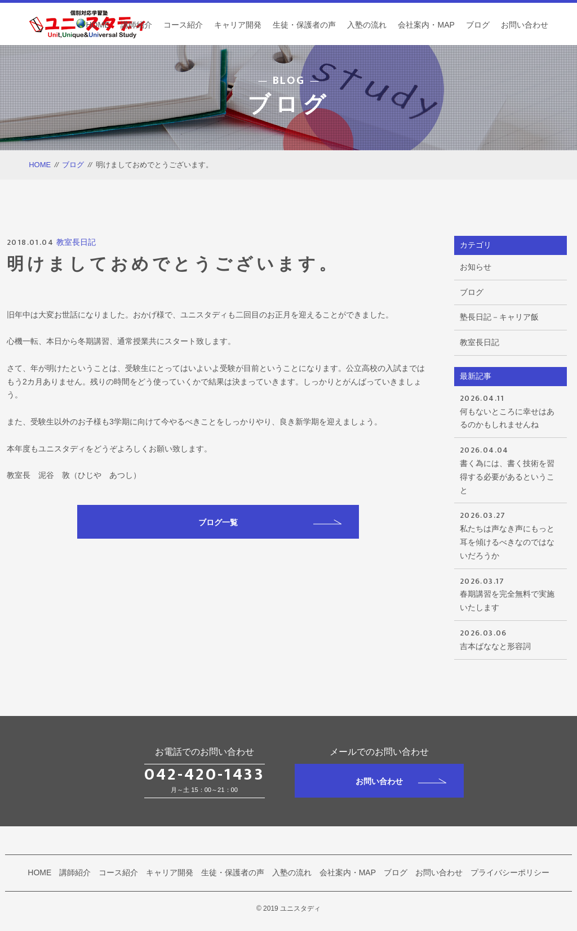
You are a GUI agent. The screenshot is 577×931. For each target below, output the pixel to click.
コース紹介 (183, 24)
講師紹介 (136, 24)
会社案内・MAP (426, 24)
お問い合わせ (524, 24)
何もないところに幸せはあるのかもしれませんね (510, 410)
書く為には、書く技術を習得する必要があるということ (510, 469)
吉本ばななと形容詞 (510, 638)
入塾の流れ (367, 24)
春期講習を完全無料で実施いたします (510, 593)
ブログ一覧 (269, 522)
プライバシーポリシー (510, 872)
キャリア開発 (237, 24)
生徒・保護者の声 (304, 24)
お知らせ (475, 266)
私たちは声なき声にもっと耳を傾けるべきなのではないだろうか (510, 534)
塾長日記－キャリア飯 (499, 316)
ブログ (478, 24)
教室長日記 (76, 242)
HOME (97, 24)
